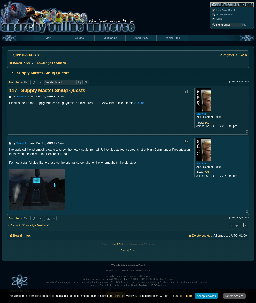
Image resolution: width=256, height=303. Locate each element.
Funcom (145, 276)
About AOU (141, 38)
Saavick (201, 113)
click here (140, 103)
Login (217, 19)
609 (207, 122)
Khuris (108, 279)
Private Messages (223, 14)
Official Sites (172, 38)
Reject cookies (234, 296)
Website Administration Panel (128, 265)
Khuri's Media (138, 285)
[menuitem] (34, 55)
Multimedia (110, 38)
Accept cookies (206, 296)
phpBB (117, 244)
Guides (79, 38)
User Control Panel (223, 10)
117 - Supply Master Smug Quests (38, 73)
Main (48, 38)
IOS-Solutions (158, 285)
